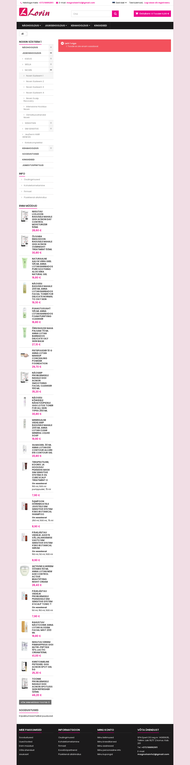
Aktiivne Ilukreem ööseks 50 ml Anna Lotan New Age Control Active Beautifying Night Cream (42, 574)
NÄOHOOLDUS (30, 25)
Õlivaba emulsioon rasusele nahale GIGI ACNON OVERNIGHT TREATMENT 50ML (42, 243)
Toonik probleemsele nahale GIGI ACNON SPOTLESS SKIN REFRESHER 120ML (42, 685)
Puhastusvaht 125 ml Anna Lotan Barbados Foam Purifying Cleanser (42, 313)
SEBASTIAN (30, 123)
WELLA (27, 64)
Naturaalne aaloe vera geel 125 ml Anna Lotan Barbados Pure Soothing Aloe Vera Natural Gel (42, 266)
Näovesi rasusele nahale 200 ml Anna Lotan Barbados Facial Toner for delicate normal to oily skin (42, 291)
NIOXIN (28, 70)
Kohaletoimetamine (34, 185)
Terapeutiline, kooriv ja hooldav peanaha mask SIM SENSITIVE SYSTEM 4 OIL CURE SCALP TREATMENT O (41, 471)
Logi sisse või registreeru (157, 2)
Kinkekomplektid (33, 142)
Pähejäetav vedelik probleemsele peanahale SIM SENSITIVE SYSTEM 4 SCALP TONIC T (42, 598)
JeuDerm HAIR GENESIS (31, 135)
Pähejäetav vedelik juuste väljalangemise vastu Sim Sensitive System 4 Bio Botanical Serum (42, 540)
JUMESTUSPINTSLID (33, 165)
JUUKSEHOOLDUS (55, 25)
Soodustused (28, 710)
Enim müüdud (28, 206)
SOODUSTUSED (30, 153)
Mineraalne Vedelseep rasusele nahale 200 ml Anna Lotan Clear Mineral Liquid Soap (42, 427)
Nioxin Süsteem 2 (35, 81)
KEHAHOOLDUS (79, 25)
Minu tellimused (105, 737)
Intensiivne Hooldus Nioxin (35, 108)
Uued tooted (25, 741)
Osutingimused (31, 179)
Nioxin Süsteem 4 (35, 92)
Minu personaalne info (109, 750)
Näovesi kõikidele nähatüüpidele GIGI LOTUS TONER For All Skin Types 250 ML (42, 404)
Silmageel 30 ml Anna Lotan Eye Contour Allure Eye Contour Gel (42, 448)
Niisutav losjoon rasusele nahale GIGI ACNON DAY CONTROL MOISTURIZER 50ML (42, 219)
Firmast (27, 191)
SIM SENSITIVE (31, 128)
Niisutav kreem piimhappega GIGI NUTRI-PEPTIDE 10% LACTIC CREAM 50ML (42, 647)
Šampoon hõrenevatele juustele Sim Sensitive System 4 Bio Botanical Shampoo (42, 508)
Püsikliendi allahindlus (35, 197)
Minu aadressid (105, 745)
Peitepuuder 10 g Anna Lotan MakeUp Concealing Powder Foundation (42, 357)
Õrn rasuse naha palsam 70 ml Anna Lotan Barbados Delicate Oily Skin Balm (42, 335)
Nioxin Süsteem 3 (35, 87)
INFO (22, 173)
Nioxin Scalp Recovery (31, 99)
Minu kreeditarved (106, 741)
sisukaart (24, 754)
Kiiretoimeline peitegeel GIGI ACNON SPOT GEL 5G (42, 665)
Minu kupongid (105, 754)
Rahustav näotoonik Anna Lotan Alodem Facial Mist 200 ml (42, 627)
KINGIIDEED (100, 25)
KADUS (28, 58)
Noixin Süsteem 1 (34, 75)
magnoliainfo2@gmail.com (153, 754)
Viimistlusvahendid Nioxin (35, 116)
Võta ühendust (26, 750)
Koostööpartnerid (67, 750)
